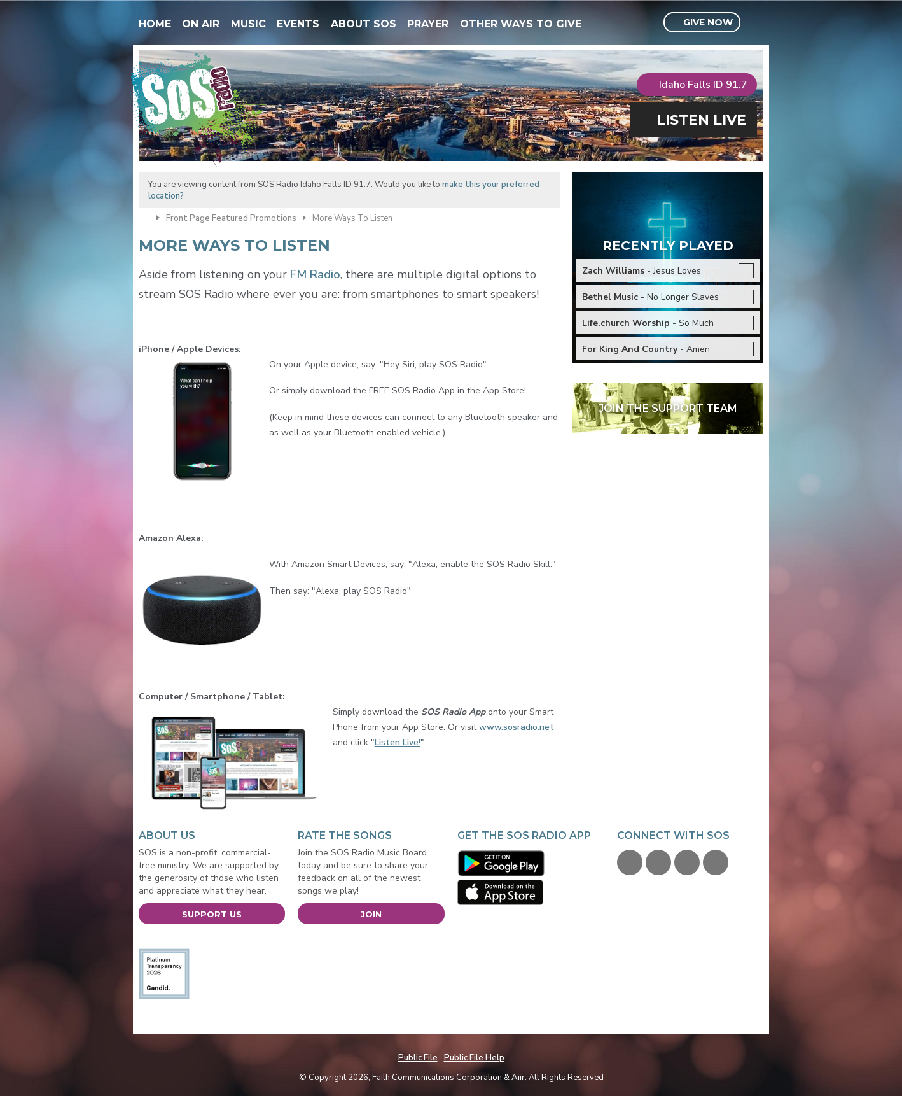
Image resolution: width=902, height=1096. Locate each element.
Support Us (212, 914)
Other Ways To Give (520, 24)
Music (248, 24)
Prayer (427, 24)
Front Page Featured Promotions (231, 218)
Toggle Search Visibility (755, 23)
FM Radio (315, 274)
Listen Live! (397, 742)
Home (155, 24)
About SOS (363, 24)
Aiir (518, 1077)
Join (371, 914)
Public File (418, 1058)
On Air (200, 24)
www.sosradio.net (516, 727)
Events (298, 24)
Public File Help (474, 1058)
